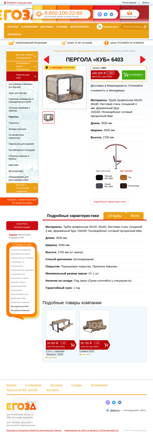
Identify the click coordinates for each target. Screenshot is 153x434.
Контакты (14, 34)
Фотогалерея (79, 27)
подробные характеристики (110, 201)
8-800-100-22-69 (63, 13)
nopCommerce (140, 430)
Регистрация (129, 2)
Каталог (13, 27)
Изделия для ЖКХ (86, 51)
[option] (22, 280)
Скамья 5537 (87, 351)
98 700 (92, 344)
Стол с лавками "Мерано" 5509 (55, 352)
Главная (58, 51)
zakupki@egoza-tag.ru (130, 16)
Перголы (104, 51)
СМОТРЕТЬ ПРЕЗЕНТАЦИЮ (22, 226)
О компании (29, 27)
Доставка (47, 27)
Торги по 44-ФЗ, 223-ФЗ (21, 389)
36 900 (59, 344)
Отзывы (62, 27)
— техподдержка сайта (128, 410)
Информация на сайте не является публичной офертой (91, 430)
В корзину (136, 75)
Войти (145, 2)
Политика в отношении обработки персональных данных (34, 430)
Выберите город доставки (19, 2)
